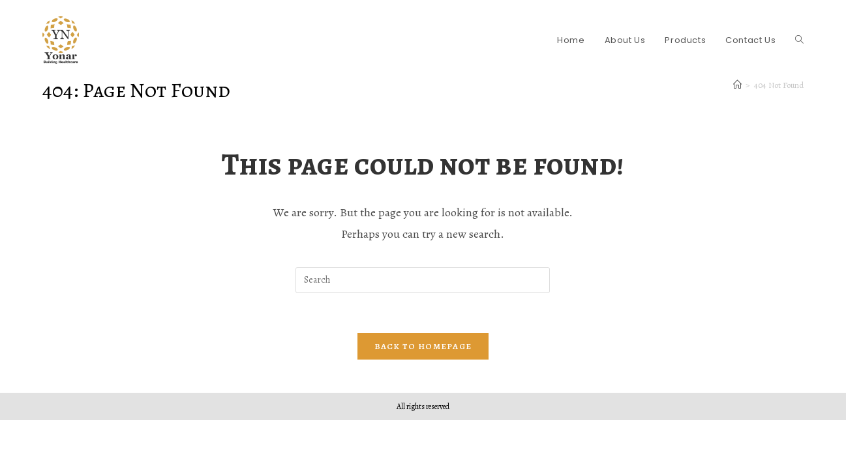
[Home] (737, 85)
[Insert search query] (422, 280)
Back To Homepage (423, 346)
